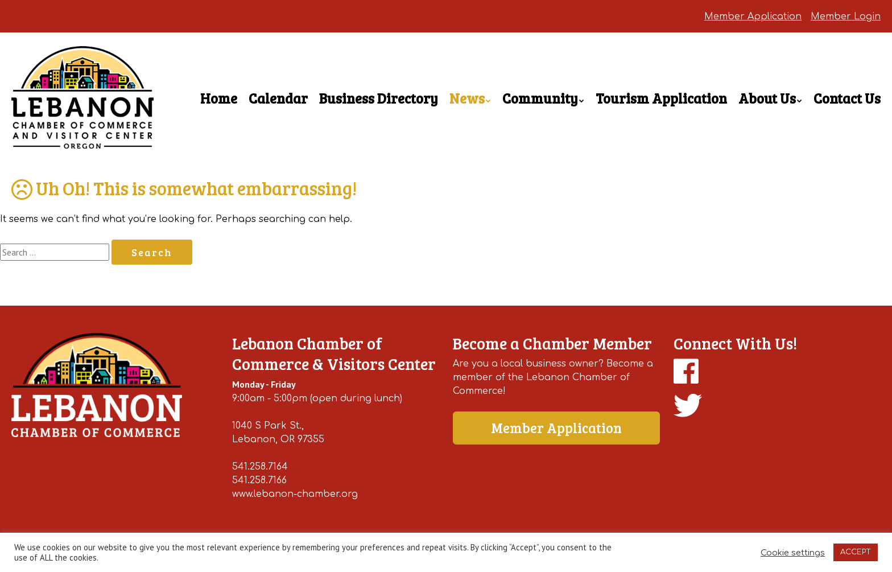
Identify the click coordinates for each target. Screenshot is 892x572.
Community (540, 98)
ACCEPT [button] (855, 552)
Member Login (846, 16)
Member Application (753, 16)
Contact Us (847, 98)
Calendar (278, 98)
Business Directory (378, 98)
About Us (767, 98)
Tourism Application (661, 98)
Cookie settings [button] (793, 552)
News (467, 98)
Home (218, 98)
